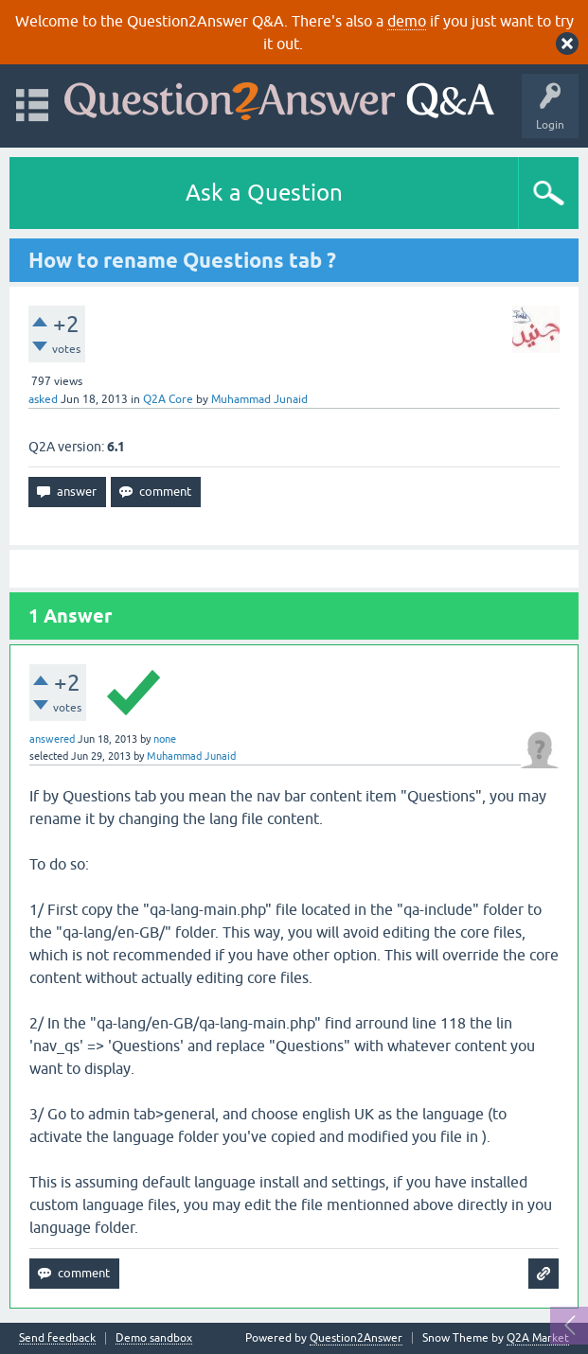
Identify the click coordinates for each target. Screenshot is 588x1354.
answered (52, 739)
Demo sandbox (154, 1338)
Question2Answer (356, 1338)
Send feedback (57, 1338)
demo (406, 20)
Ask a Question (264, 192)
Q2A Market (538, 1338)
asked (43, 399)
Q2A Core (168, 399)
